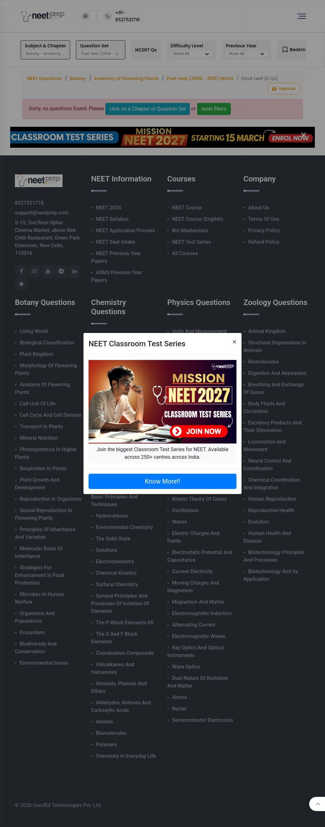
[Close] (234, 342)
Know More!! (162, 481)
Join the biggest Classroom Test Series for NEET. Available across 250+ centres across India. (162, 453)
